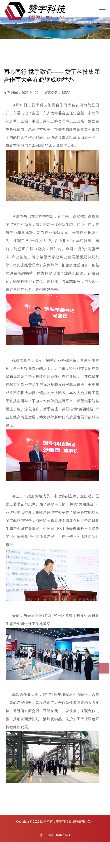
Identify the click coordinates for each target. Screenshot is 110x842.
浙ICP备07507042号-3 (55, 835)
